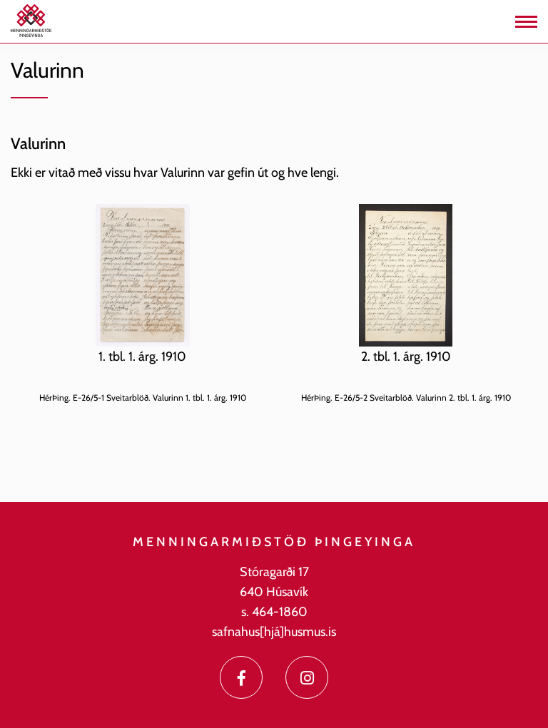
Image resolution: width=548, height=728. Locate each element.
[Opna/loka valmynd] (526, 21)
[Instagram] (306, 677)
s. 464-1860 (274, 612)
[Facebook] (241, 677)
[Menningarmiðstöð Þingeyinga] (31, 20)
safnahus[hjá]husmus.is (274, 632)
